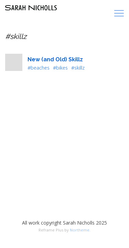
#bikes (60, 67)
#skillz (78, 67)
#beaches (39, 67)
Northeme (79, 229)
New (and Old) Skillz (55, 59)
